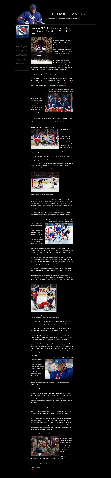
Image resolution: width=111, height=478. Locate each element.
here (65, 85)
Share (32, 469)
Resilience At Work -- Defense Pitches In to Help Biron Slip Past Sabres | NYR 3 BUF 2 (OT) (51, 31)
